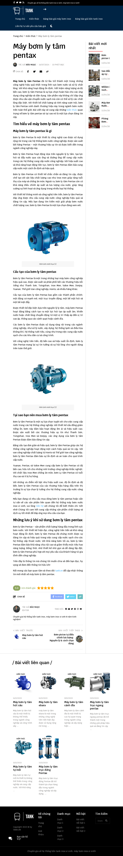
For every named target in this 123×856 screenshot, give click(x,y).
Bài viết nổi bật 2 (80, 829)
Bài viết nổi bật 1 (80, 821)
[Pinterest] (75, 609)
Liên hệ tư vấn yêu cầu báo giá (30, 26)
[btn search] (106, 821)
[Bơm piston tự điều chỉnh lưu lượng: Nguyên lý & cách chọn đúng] (94, 59)
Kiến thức (34, 19)
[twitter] (17, 2)
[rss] (23, 2)
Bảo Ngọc (31, 64)
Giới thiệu (41, 833)
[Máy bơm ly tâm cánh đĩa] (74, 682)
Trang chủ (20, 19)
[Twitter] (72, 609)
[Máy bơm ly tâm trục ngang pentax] (100, 682)
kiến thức (72, 109)
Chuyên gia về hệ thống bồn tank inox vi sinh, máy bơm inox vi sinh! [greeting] (53, 3)
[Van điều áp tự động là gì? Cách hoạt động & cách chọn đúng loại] (94, 75)
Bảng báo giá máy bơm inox (57, 19)
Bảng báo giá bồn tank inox (88, 19)
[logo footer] (24, 816)
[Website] (69, 609)
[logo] (23, 14)
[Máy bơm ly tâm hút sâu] (23, 682)
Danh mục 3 (60, 837)
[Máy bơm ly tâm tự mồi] (23, 747)
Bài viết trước (23, 630)
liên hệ (40, 506)
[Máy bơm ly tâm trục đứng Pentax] (49, 747)
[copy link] (47, 71)
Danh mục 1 (60, 821)
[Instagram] (78, 609)
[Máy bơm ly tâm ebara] (49, 682)
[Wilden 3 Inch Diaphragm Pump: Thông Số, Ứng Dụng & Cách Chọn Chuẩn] (94, 91)
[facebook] (14, 2)
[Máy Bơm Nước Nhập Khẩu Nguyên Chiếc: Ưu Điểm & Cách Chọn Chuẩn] (94, 106)
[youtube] (20, 2)
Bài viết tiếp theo (71, 630)
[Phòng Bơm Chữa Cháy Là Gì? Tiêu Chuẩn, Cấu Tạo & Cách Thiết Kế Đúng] (94, 122)
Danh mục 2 (60, 829)
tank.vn (59, 570)
